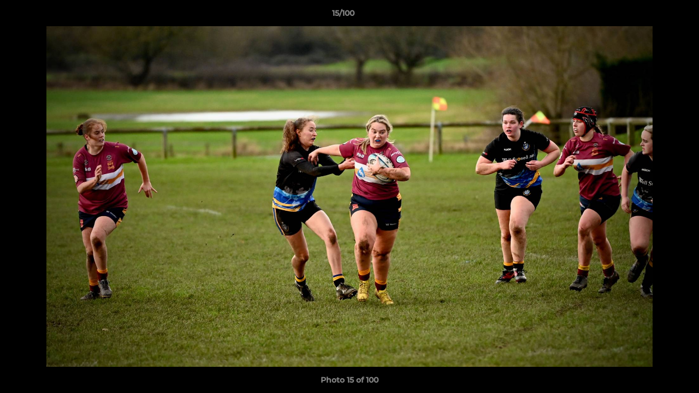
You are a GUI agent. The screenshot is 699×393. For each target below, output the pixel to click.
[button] (653, 16)
